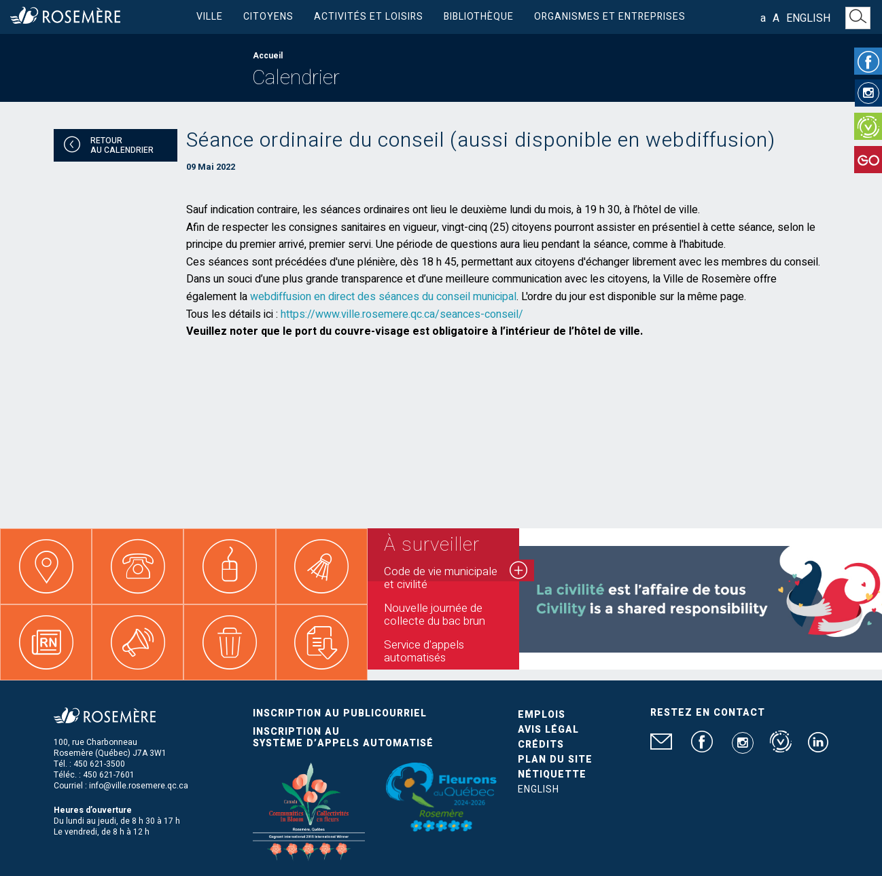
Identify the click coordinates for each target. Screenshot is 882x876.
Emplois (541, 715)
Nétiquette (552, 774)
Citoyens (268, 17)
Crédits (541, 744)
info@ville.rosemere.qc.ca (138, 786)
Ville (209, 17)
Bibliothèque (479, 17)
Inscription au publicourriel (340, 713)
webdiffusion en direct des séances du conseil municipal (383, 297)
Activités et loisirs (368, 17)
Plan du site (555, 759)
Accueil (268, 56)
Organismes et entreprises (610, 17)
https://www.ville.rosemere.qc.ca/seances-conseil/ (402, 314)
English (808, 18)
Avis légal (548, 730)
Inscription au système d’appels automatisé (343, 737)
